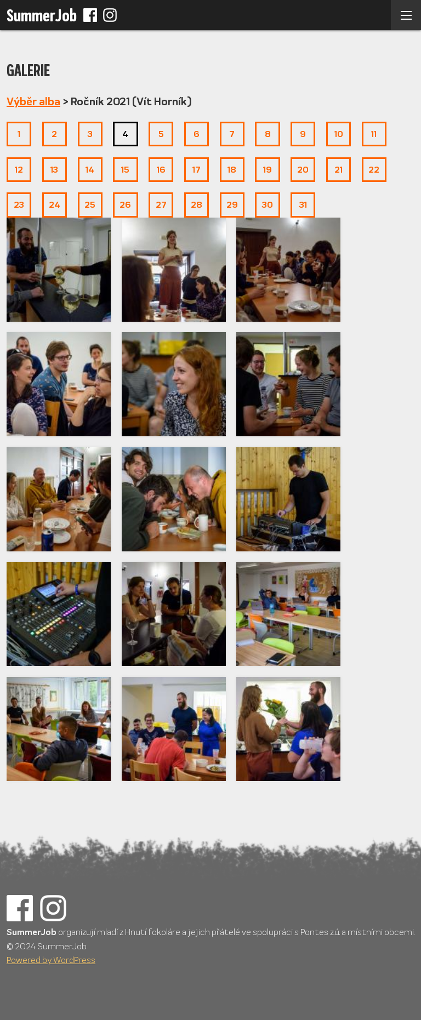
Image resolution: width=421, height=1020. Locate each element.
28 (196, 205)
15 (125, 169)
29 (232, 205)
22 (373, 169)
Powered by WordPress (51, 960)
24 (54, 205)
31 (303, 205)
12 (19, 169)
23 (19, 205)
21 (338, 169)
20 (303, 169)
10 (338, 134)
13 (54, 169)
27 (161, 205)
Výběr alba (33, 102)
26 (125, 205)
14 (90, 169)
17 (196, 169)
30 (267, 205)
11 (374, 134)
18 (231, 169)
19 (267, 169)
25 (89, 205)
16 (161, 169)
